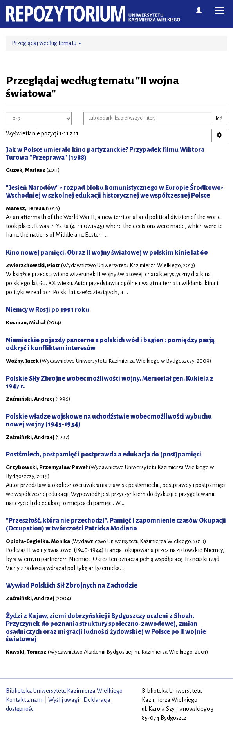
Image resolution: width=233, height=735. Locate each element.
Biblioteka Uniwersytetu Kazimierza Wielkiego (64, 691)
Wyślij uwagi (63, 700)
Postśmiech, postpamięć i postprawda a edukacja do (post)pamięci (103, 454)
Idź (219, 118)
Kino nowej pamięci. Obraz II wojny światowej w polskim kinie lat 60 (107, 252)
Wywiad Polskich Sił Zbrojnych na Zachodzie (71, 585)
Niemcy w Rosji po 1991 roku (47, 309)
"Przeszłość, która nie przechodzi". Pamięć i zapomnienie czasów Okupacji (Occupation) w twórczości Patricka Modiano (116, 524)
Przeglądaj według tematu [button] (46, 43)
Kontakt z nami (25, 700)
